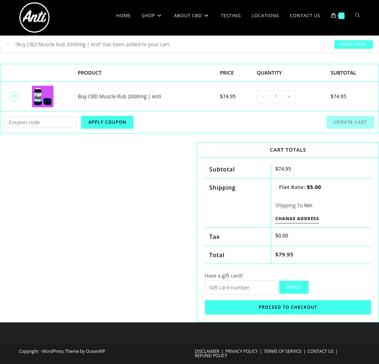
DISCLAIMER (207, 351)
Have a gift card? (224, 275)
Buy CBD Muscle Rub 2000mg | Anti (119, 96)
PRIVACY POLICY (241, 351)
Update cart (350, 122)
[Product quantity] (276, 96)
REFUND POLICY (211, 356)
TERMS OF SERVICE (282, 351)
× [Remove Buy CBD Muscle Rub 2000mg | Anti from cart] (14, 95)
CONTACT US (321, 351)
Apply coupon (107, 122)
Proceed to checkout (288, 307)
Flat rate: (300, 187)
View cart (353, 44)
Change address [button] (297, 219)
